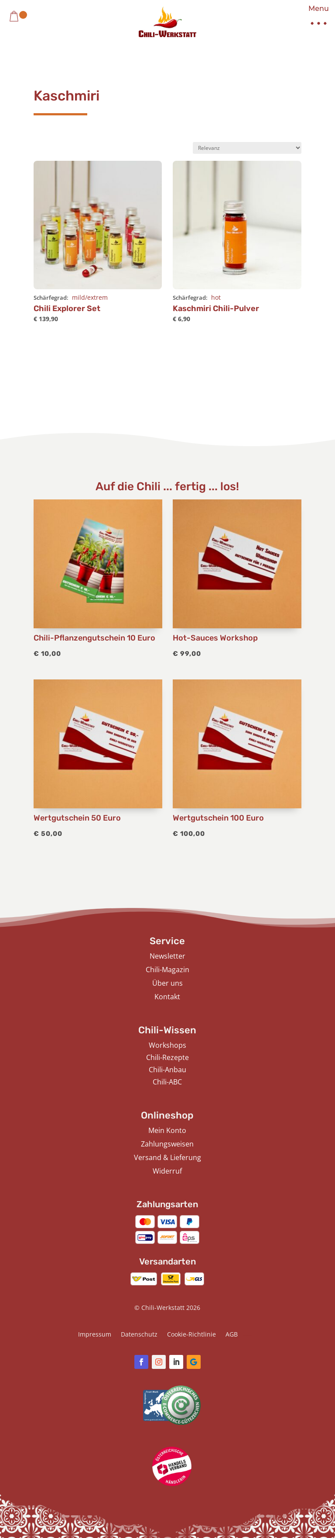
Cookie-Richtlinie (191, 1334)
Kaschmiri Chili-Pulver (216, 308)
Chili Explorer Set (67, 308)
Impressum (94, 1334)
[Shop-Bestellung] (247, 148)
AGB (232, 1334)
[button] (315, 18)
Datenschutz (139, 1334)
